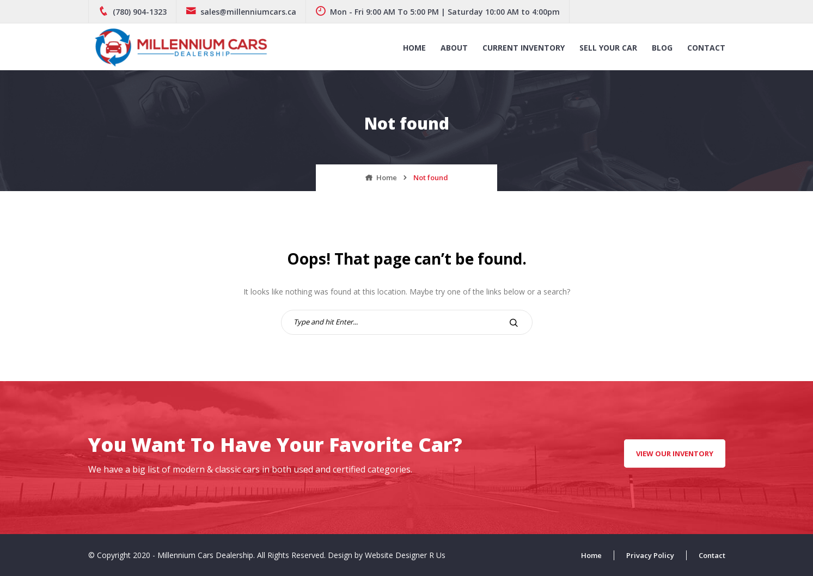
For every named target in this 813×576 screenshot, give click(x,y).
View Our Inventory (674, 453)
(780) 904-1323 (132, 12)
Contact (706, 47)
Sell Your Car (608, 47)
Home (414, 47)
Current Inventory (523, 47)
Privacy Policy (650, 555)
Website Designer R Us (405, 555)
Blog (662, 47)
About (454, 47)
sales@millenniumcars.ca (241, 12)
